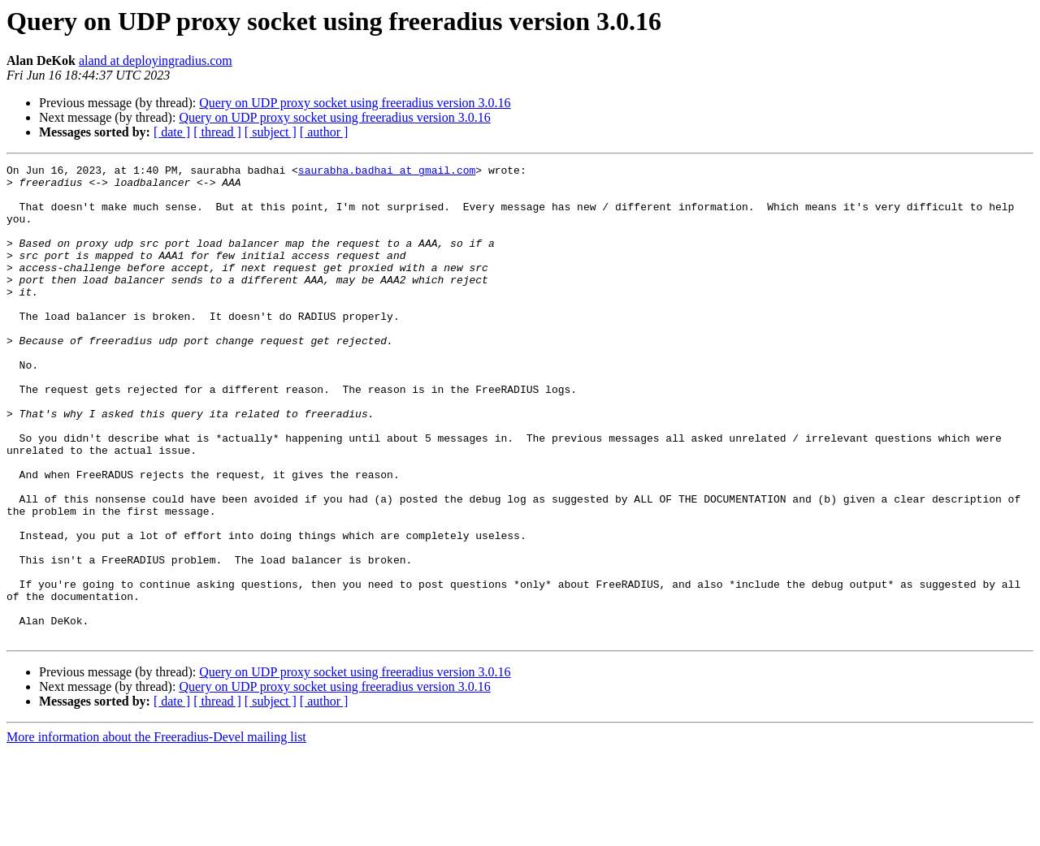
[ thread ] (217, 132)
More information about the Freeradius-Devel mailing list (156, 832)
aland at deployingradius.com (155, 60)
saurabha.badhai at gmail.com (386, 172)
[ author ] (324, 132)
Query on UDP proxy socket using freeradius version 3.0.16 (354, 103)
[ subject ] (271, 132)
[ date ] (172, 132)
